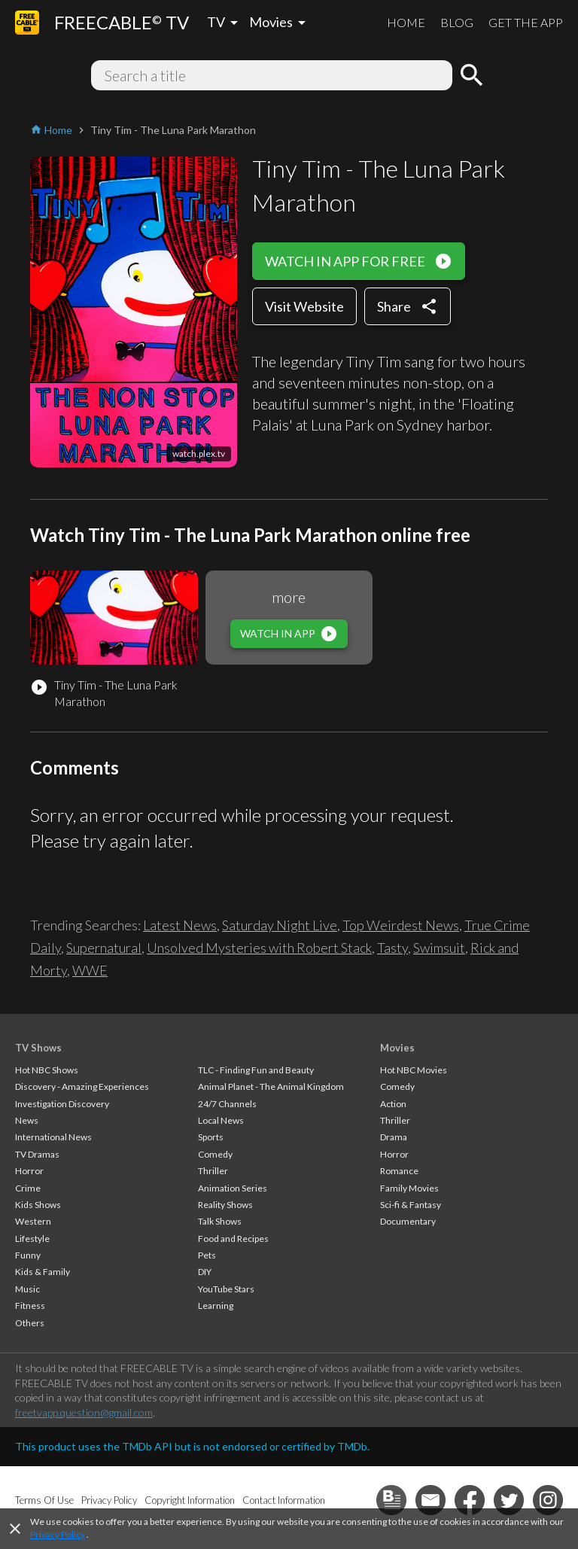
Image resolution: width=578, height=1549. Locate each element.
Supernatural (103, 947)
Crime (28, 1188)
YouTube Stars (226, 1289)
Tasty (392, 947)
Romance (399, 1170)
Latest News (180, 925)
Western (33, 1221)
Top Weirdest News (400, 925)
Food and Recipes (233, 1238)
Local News (221, 1120)
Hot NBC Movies (413, 1070)
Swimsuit (439, 947)
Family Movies (409, 1188)
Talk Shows (220, 1221)
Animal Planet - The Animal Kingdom (271, 1086)
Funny (28, 1255)
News (26, 1120)
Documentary (408, 1221)
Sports (211, 1137)
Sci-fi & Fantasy (410, 1204)
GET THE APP (525, 22)
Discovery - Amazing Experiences (82, 1086)
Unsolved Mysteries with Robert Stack (259, 947)
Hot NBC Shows (46, 1070)
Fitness (30, 1305)
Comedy (215, 1154)
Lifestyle (32, 1238)
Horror (29, 1170)
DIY (204, 1271)
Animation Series (232, 1188)
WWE (90, 970)
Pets (207, 1255)
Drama (393, 1137)
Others (29, 1322)
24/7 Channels (227, 1103)
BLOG (456, 22)
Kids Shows (38, 1204)
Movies (397, 1048)
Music (27, 1289)
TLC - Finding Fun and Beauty (256, 1070)
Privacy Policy (57, 1534)
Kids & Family (42, 1271)
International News (53, 1137)
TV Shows (38, 1048)
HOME (406, 22)
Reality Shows (225, 1204)
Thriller (213, 1170)
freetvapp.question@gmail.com (84, 1412)
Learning (215, 1305)
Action (393, 1103)
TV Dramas (37, 1154)
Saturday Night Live (279, 925)
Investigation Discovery (62, 1103)
